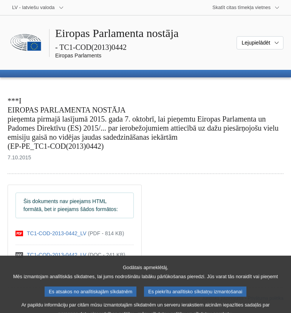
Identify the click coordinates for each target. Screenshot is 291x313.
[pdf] (69, 233)
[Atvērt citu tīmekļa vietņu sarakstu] (246, 7)
